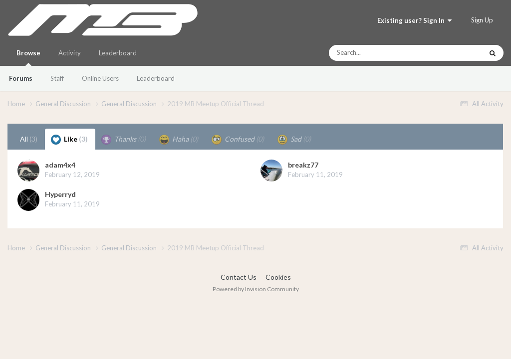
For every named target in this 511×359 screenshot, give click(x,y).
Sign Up (482, 20)
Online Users (100, 78)
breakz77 (303, 165)
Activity (69, 53)
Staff (57, 78)
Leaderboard (156, 78)
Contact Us (238, 277)
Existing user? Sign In (414, 20)
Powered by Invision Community (256, 289)
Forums (20, 78)
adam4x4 (60, 165)
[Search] (379, 53)
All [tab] (28, 139)
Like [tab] (69, 140)
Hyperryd (60, 194)
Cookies (278, 277)
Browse (28, 57)
